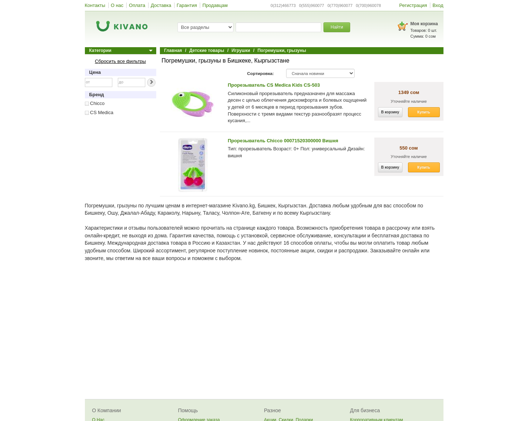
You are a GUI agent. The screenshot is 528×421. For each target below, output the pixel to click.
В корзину (390, 112)
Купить (423, 112)
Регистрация (413, 5)
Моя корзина (424, 23)
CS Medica (99, 112)
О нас (117, 5)
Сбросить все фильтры (120, 61)
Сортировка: (260, 73)
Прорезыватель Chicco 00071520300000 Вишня (283, 140)
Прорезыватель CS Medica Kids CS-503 (274, 85)
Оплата (137, 5)
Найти (336, 27)
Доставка (161, 5)
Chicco (95, 103)
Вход (437, 5)
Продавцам (215, 5)
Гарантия (187, 5)
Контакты (95, 5)
